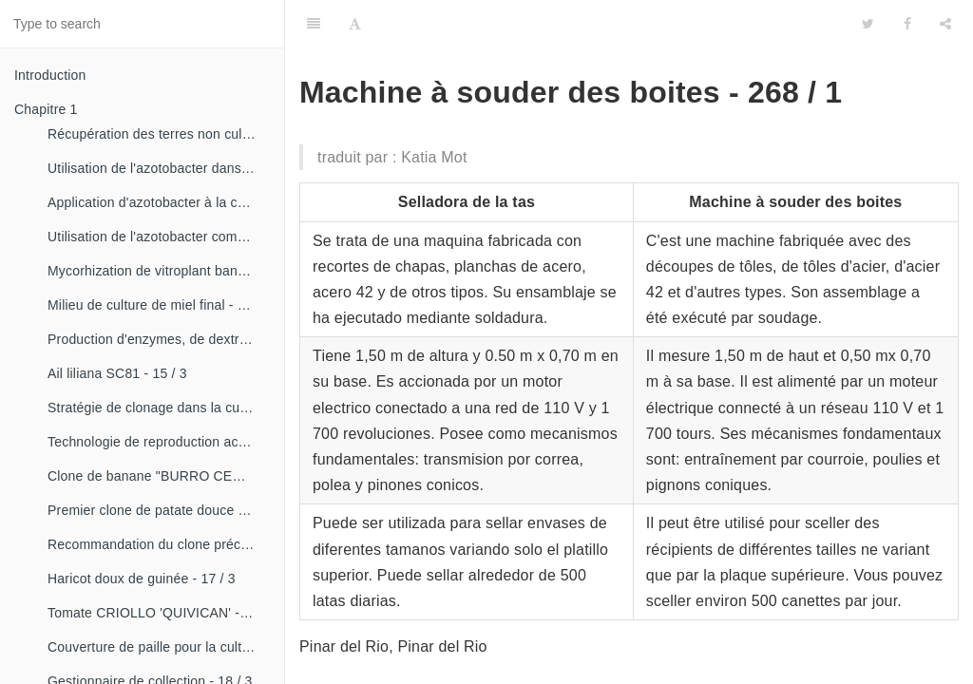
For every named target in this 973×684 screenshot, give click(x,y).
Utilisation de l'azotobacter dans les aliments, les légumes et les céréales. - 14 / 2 (159, 168)
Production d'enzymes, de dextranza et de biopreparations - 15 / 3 (159, 339)
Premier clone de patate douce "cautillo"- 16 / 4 (159, 510)
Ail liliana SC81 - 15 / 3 (117, 373)
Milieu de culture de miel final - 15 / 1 (159, 305)
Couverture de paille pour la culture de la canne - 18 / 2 (159, 647)
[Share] (945, 24)
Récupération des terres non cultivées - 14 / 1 (159, 134)
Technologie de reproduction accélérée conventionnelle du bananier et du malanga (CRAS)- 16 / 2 (159, 441)
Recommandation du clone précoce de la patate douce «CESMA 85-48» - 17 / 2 (159, 544)
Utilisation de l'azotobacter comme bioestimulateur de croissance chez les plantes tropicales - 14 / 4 (159, 236)
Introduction (50, 75)
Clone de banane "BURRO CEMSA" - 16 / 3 (159, 476)
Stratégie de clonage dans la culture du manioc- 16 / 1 (159, 407)
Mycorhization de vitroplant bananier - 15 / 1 (159, 270)
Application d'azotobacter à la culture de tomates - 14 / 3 (159, 202)
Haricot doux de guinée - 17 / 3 (142, 578)
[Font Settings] (354, 24)
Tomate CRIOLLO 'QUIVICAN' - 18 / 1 (159, 612)
